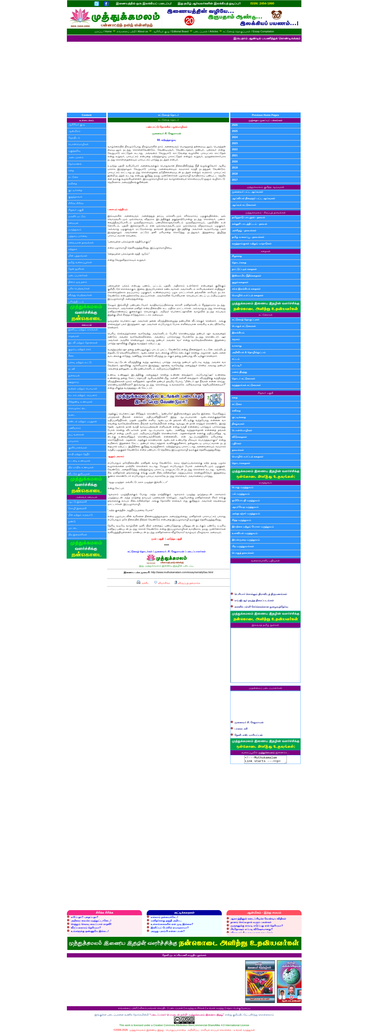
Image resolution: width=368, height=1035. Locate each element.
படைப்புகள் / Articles (205, 31)
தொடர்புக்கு (233, 1009)
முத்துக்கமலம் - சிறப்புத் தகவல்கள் (265, 212)
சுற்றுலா (72, 249)
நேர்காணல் (75, 163)
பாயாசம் (73, 441)
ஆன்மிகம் (74, 131)
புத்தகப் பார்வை (77, 236)
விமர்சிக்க (162, 583)
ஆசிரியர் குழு (76, 124)
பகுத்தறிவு (74, 150)
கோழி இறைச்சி (77, 508)
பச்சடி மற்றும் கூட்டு (80, 362)
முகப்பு (246, 1009)
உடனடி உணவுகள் (79, 460)
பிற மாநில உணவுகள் (81, 467)
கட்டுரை (73, 177)
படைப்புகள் (176, 1009)
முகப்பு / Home (103, 31)
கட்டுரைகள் (265, 314)
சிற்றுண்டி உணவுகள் (80, 401)
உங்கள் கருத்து (215, 1009)
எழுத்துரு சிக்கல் (195, 1009)
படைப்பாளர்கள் (78, 275)
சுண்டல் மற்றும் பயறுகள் (82, 421)
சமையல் (73, 222)
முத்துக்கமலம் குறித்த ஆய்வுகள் (265, 187)
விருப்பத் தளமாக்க (187, 583)
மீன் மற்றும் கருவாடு (80, 514)
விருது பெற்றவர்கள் (80, 295)
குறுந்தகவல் (75, 196)
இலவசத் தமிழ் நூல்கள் (265, 625)
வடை (71, 414)
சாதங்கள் (73, 336)
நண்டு (72, 521)
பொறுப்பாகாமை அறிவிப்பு (182, 1031)
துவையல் (74, 375)
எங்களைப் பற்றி (127, 1009)
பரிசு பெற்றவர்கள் (79, 288)
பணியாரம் (74, 427)
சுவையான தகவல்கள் (81, 242)
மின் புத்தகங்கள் (77, 255)
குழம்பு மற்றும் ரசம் (79, 349)
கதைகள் (265, 251)
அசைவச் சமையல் (86, 497)
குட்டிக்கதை (75, 190)
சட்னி (71, 368)
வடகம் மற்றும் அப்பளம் (82, 395)
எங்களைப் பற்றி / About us (132, 31)
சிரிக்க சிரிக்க (76, 203)
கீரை (71, 355)
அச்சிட (143, 583)
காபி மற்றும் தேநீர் (79, 454)
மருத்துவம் (74, 229)
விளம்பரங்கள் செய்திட (153, 1009)
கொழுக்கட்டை (77, 408)
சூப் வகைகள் (76, 434)
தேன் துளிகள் (76, 268)
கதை (71, 170)
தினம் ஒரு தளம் (77, 281)
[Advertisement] (184, 77)
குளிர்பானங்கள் (77, 447)
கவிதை (72, 183)
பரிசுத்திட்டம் (76, 301)
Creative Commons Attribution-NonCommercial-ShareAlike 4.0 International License (201, 1026)
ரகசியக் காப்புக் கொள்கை (216, 1031)
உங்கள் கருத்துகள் (244, 1031)
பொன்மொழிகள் (78, 144)
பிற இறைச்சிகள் (77, 534)
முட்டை (73, 528)
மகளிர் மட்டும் (77, 216)
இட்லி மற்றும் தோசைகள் (83, 342)
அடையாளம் (76, 157)
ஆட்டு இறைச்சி (77, 501)
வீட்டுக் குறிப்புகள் (79, 473)
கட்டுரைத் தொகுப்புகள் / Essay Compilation (248, 31)
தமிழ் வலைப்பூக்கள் (80, 262)
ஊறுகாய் (73, 382)
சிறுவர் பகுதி (76, 209)
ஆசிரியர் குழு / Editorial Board (170, 31)
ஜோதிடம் (74, 137)
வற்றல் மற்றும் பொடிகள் (82, 388)
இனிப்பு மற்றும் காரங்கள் (83, 329)
